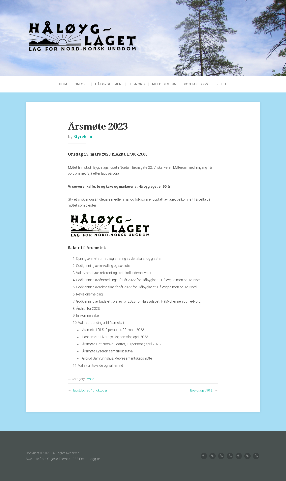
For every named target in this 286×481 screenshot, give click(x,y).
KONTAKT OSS (196, 84)
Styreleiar (83, 136)
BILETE (221, 84)
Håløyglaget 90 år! (201, 390)
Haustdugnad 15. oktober (89, 390)
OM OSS (81, 84)
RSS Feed (79, 459)
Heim (63, 84)
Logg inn (94, 459)
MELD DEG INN (164, 84)
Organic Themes (58, 459)
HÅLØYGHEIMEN (108, 84)
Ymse (90, 379)
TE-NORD (137, 84)
